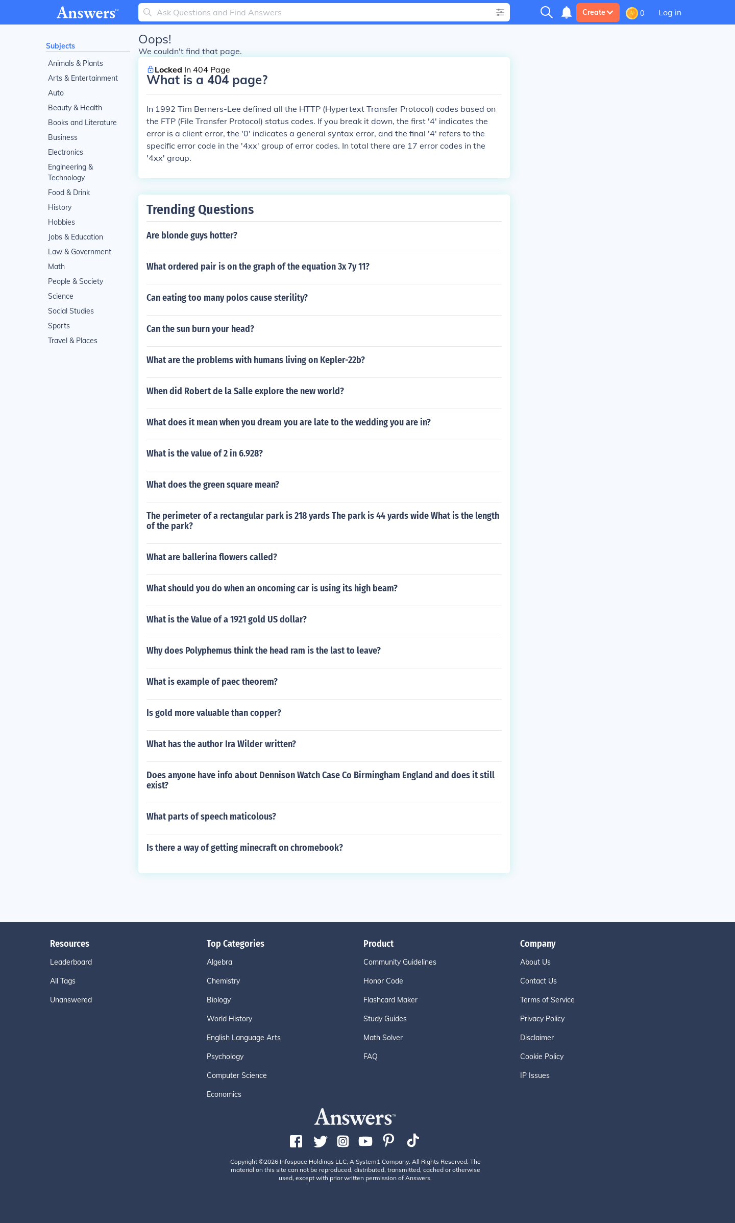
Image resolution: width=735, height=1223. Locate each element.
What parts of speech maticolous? (211, 816)
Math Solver (383, 1037)
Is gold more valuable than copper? (213, 712)
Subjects (60, 46)
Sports (59, 325)
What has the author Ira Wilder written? (221, 744)
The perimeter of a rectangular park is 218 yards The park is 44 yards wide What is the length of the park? (322, 521)
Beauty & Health (75, 107)
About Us (535, 962)
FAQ (370, 1056)
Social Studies (71, 311)
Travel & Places (72, 340)
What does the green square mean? (212, 484)
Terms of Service (547, 999)
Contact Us (538, 981)
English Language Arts (244, 1037)
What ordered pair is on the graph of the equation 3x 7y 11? (258, 266)
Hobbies (61, 222)
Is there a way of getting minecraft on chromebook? (244, 847)
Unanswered (71, 999)
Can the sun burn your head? (200, 328)
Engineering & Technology (70, 172)
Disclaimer (537, 1037)
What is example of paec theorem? (212, 681)
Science (61, 296)
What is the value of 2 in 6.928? (204, 453)
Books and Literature (82, 122)
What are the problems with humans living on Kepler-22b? (255, 360)
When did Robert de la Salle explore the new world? (245, 391)
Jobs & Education (75, 237)
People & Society (75, 281)
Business (63, 137)
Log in (669, 12)
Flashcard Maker (390, 999)
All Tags (63, 981)
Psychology (225, 1056)
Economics (224, 1094)
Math (56, 266)
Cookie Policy (542, 1056)
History (59, 207)
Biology (219, 999)
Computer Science (237, 1075)
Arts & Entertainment (83, 78)
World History (229, 1018)
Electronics (65, 152)
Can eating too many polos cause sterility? (227, 297)
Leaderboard (71, 962)
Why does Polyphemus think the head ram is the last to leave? (263, 650)
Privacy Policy (542, 1018)
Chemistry (223, 981)
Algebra (219, 962)
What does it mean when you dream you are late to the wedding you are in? (288, 422)
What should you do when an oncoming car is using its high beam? (272, 588)
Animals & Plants (75, 63)
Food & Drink (69, 192)
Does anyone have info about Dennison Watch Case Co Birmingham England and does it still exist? (320, 780)
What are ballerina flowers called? (211, 557)
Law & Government (79, 251)
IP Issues (535, 1075)
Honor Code (383, 981)
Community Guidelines (399, 962)
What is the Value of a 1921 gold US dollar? (226, 619)
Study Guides (385, 1018)
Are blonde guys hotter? (191, 235)
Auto (56, 93)
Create (598, 12)
